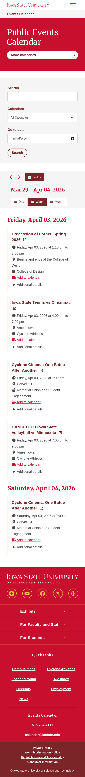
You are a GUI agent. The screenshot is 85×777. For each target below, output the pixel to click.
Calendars (16, 109)
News (23, 699)
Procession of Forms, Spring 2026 (42, 237)
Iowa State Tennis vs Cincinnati (43, 302)
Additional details (29, 285)
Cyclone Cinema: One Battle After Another (43, 367)
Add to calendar (26, 277)
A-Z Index (61, 679)
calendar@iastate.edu (42, 735)
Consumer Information (42, 761)
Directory (23, 689)
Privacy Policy (42, 747)
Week (37, 201)
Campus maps (23, 669)
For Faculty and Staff (40, 624)
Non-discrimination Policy (42, 752)
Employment (61, 689)
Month (56, 201)
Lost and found (24, 679)
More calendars (23, 55)
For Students (32, 637)
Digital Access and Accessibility (42, 757)
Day (19, 201)
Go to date (16, 130)
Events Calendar (20, 14)
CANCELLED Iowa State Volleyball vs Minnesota (43, 430)
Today (34, 177)
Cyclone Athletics (61, 669)
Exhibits (28, 611)
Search (13, 88)
